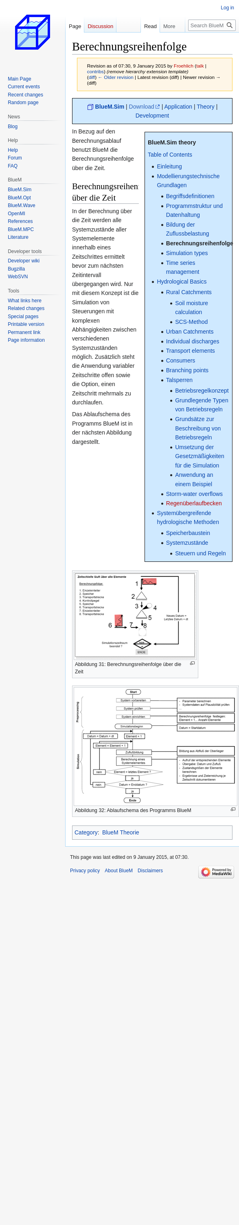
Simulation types (187, 253)
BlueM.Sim (110, 106)
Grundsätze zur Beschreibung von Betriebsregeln (198, 428)
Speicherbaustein (188, 533)
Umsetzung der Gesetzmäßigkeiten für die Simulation (199, 456)
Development (152, 115)
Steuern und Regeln (200, 553)
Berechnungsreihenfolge (199, 243)
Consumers (180, 360)
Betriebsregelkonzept (202, 390)
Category (86, 832)
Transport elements (190, 350)
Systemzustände (187, 542)
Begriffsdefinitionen (190, 196)
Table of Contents (170, 154)
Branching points (187, 370)
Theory (206, 106)
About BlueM (119, 870)
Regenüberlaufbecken (194, 503)
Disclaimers (150, 870)
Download (141, 106)
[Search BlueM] (212, 25)
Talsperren (179, 380)
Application (178, 106)
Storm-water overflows (194, 494)
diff (92, 77)
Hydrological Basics (181, 281)
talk (200, 65)
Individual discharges (192, 341)
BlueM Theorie (120, 832)
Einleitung (169, 166)
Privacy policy (85, 870)
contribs (95, 71)
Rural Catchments (189, 292)
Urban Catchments (190, 331)
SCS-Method (191, 322)
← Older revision (116, 77)
